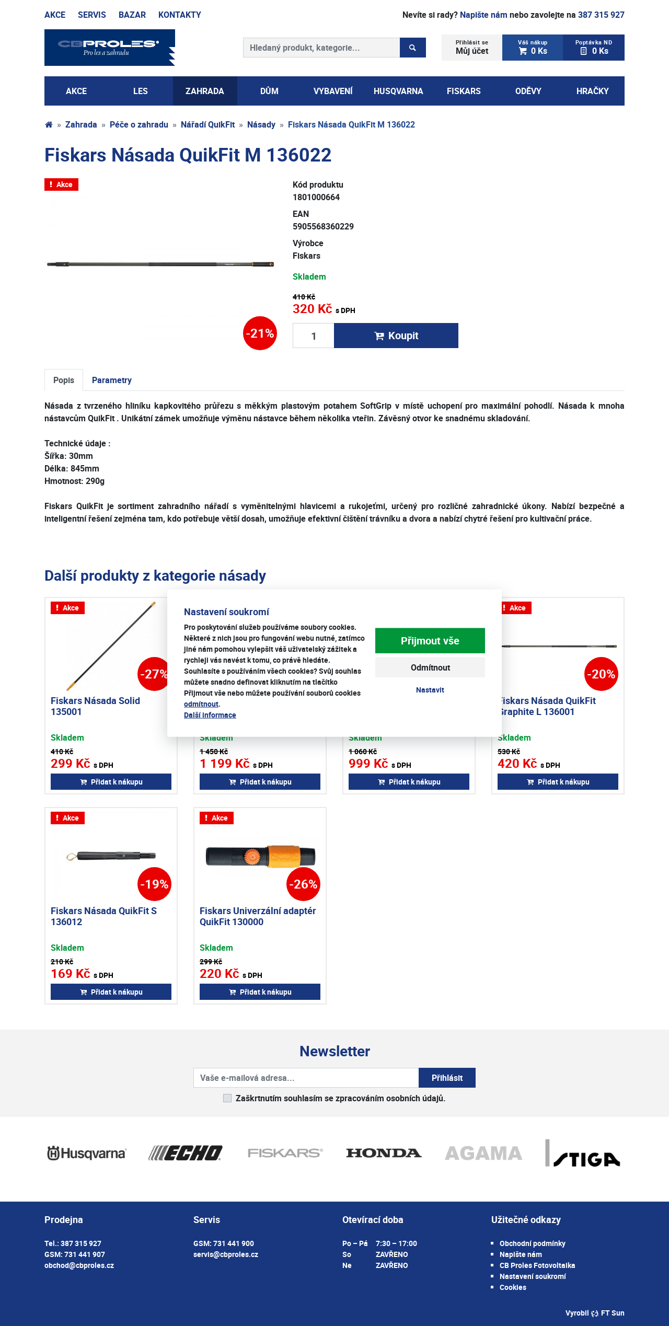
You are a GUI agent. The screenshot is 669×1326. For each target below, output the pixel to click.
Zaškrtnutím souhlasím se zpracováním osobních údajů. (341, 1098)
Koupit (396, 335)
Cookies (513, 1287)
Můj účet (472, 47)
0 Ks (533, 47)
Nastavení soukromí (533, 1276)
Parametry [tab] (112, 380)
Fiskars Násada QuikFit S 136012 (104, 916)
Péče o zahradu (139, 124)
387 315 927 (601, 14)
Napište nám (483, 14)
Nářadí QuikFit (208, 124)
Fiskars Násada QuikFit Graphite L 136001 (547, 706)
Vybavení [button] (333, 91)
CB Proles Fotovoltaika (537, 1265)
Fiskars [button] (464, 91)
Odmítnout (430, 667)
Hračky (592, 91)
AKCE (76, 91)
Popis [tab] (63, 380)
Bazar (132, 14)
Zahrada (81, 124)
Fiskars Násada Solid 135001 (95, 706)
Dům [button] (269, 91)
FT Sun (608, 1313)
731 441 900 (233, 1243)
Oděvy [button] (528, 91)
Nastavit (430, 690)
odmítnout (201, 704)
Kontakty (179, 14)
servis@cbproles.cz (225, 1254)
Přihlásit (447, 1077)
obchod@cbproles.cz (79, 1265)
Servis (92, 14)
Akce (54, 14)
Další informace (210, 715)
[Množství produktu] (313, 335)
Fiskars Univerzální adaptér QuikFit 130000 (258, 916)
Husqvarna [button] (398, 91)
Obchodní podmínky (533, 1243)
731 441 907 (84, 1254)
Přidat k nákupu (111, 782)
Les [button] (140, 91)
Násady (261, 124)
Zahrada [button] (205, 91)
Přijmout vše (430, 640)
